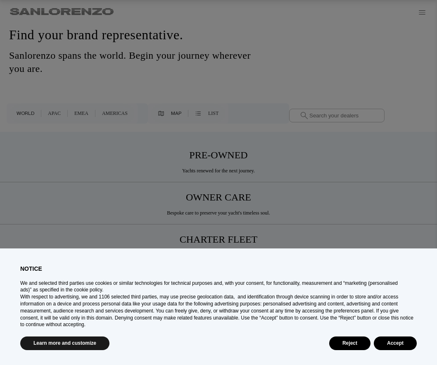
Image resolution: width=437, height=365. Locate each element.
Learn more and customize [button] (64, 343)
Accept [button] (395, 343)
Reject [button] (349, 343)
